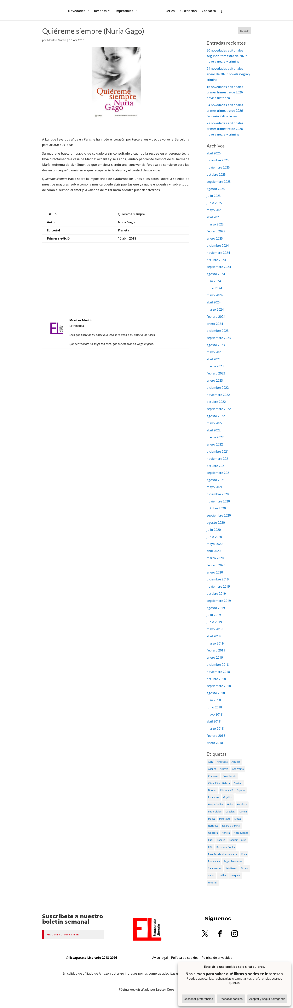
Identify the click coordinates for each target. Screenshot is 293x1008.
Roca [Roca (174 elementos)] (244, 854)
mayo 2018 (214, 714)
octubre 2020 (216, 508)
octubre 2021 (216, 466)
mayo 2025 (214, 210)
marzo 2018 (215, 728)
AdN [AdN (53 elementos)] (210, 761)
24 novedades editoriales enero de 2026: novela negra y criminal (228, 74)
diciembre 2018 (218, 664)
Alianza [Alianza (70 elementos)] (212, 769)
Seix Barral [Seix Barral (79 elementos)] (231, 868)
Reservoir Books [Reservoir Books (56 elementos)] (225, 847)
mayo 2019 (214, 629)
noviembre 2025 (218, 167)
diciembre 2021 (218, 451)
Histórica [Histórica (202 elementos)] (242, 804)
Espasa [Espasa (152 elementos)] (241, 790)
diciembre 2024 (218, 245)
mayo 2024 (214, 295)
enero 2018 (215, 743)
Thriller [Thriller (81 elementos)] (222, 875)
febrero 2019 (216, 650)
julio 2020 (214, 530)
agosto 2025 (216, 189)
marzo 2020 (215, 558)
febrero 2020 (216, 565)
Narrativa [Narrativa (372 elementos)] (213, 825)
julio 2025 (214, 196)
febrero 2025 (216, 231)
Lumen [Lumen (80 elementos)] (243, 811)
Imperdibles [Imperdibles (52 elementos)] (215, 811)
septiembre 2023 (219, 338)
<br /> (115, 286)
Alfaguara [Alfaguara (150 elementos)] (222, 761)
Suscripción (186, 10)
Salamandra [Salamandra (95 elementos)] (214, 868)
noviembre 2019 (218, 586)
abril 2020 (214, 551)
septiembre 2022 (219, 409)
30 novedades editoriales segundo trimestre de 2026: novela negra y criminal (227, 56)
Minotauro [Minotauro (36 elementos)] (225, 818)
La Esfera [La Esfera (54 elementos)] (231, 811)
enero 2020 (215, 572)
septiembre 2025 (219, 182)
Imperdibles (126, 10)
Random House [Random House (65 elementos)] (237, 840)
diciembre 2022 (218, 387)
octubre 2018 (216, 679)
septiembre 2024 (219, 267)
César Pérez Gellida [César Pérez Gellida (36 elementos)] (219, 783)
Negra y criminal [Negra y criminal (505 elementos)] (231, 825)
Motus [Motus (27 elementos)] (237, 818)
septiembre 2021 (219, 473)
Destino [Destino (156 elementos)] (238, 783)
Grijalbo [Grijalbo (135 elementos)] (227, 797)
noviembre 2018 (218, 672)
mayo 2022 (214, 423)
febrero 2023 (216, 373)
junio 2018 (214, 707)
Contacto (207, 10)
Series (168, 10)
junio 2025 (214, 203)
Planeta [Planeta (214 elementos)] (226, 832)
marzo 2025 (215, 224)
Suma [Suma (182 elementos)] (211, 875)
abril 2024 (214, 302)
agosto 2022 (216, 416)
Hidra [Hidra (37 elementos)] (230, 804)
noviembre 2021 (218, 459)
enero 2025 (215, 238)
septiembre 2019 (219, 601)
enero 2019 (215, 657)
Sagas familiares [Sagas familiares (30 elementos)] (233, 861)
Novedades (78, 10)
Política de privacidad (217, 957)
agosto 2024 (216, 274)
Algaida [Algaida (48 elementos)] (236, 761)
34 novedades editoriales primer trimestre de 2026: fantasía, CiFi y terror (225, 110)
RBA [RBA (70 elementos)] (210, 847)
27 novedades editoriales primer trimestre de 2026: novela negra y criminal (225, 128)
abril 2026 (214, 153)
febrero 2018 (216, 736)
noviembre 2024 (218, 253)
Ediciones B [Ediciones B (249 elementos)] (226, 790)
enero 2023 (215, 380)
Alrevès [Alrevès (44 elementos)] (224, 769)
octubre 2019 (216, 593)
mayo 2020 (214, 544)
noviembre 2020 (218, 501)
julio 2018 (214, 700)
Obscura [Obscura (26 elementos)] (213, 832)
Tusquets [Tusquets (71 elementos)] (235, 875)
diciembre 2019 (218, 579)
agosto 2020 (216, 522)
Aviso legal (160, 957)
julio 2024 (214, 281)
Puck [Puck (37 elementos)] (210, 840)
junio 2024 (214, 288)
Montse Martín (56, 40)
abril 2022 (214, 430)
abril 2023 (214, 359)
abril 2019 (214, 636)
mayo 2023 (214, 352)
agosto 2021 (216, 480)
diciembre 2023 (218, 331)
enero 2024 (215, 324)
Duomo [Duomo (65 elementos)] (212, 790)
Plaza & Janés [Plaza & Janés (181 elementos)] (241, 832)
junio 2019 (214, 622)
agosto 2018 (216, 693)
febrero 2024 (216, 316)
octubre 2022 (216, 402)
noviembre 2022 (218, 395)
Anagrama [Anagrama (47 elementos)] (238, 769)
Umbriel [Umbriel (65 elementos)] (212, 882)
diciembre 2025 (218, 160)
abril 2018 (214, 721)
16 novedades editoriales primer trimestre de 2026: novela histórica (225, 92)
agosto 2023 (216, 345)
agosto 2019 (216, 608)
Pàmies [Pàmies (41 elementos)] (221, 840)
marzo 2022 (215, 437)
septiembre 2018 (219, 686)
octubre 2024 (216, 260)
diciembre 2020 (218, 494)
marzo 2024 (215, 309)
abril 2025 (214, 217)
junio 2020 (214, 537)
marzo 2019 (215, 643)
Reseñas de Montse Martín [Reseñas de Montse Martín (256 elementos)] (223, 854)
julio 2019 (214, 615)
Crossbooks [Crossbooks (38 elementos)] (230, 776)
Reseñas (101, 10)
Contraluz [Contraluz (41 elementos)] (213, 776)
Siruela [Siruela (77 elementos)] (245, 868)
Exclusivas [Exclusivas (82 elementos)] (213, 797)
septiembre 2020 (219, 515)
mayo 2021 (214, 487)
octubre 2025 (216, 174)
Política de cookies (184, 957)
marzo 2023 (215, 366)
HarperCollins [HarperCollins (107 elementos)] (215, 804)
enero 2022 (215, 444)
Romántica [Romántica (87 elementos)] (214, 861)
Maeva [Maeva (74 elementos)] (211, 818)
